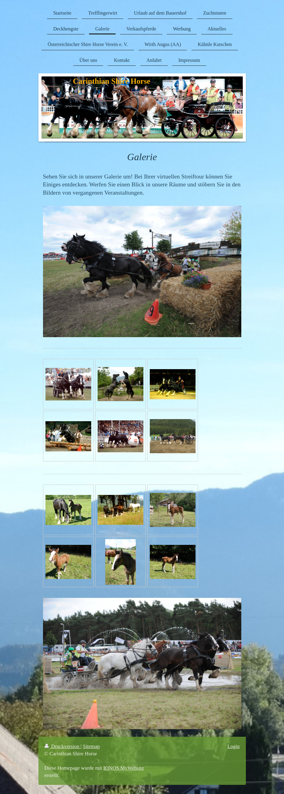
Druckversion (63, 746)
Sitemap (91, 746)
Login (233, 746)
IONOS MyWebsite (123, 768)
